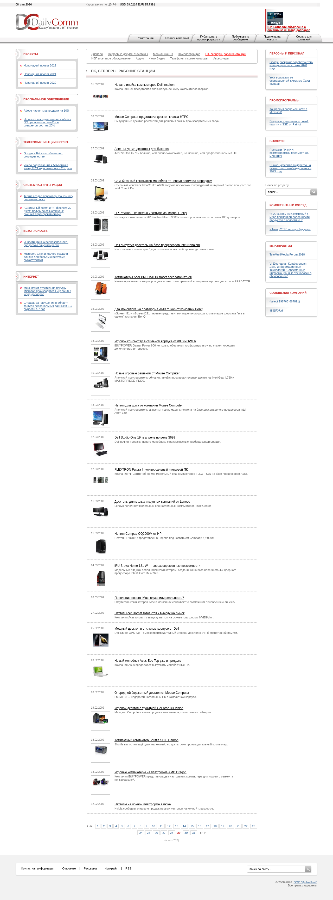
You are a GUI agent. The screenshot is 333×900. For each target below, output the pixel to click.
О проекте (69, 868)
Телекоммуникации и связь (46, 142)
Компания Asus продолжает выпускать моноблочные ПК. (152, 664)
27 (163, 832)
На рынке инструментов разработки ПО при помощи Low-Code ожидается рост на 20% (47, 122)
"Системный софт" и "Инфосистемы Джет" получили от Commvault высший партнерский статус (48, 211)
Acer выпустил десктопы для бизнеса (141, 149)
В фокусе (277, 141)
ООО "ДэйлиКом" (305, 882)
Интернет (31, 276)
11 (161, 826)
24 (140, 832)
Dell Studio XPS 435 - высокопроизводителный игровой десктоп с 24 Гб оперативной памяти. (176, 632)
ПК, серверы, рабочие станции (123, 71)
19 (222, 826)
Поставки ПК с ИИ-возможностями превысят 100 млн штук (289, 152)
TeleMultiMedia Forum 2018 (287, 254)
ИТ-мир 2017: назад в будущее (290, 229)
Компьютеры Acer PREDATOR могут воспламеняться (153, 277)
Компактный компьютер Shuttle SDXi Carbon (146, 740)
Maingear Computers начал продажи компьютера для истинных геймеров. (163, 712)
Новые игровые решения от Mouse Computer (147, 373)
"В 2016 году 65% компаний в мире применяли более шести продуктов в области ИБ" (290, 217)
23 (253, 826)
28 (171, 832)
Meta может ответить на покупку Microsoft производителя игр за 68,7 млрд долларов (47, 291)
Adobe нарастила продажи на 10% (46, 110)
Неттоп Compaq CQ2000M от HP (138, 534)
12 (168, 826)
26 (156, 832)
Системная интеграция (42, 184)
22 (245, 826)
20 (230, 826)
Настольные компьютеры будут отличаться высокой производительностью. (164, 249)
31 (193, 832)
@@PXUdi (277, 310)
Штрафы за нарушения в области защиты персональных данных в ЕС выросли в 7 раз (48, 306)
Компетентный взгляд (288, 205)
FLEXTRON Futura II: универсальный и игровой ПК (151, 469)
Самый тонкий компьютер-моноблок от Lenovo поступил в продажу (163, 181)
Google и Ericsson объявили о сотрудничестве (43, 155)
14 (184, 826)
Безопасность (35, 230)
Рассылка (90, 868)
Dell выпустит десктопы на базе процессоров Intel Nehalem (157, 245)
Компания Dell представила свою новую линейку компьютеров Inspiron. (161, 88)
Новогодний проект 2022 (40, 65)
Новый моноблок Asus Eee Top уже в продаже (147, 660)
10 (153, 826)
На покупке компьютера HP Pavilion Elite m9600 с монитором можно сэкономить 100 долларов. (177, 217)
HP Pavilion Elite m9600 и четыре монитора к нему (150, 213)
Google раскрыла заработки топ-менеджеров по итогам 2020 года (291, 65)
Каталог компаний (177, 38)
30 (186, 832)
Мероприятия (281, 245)
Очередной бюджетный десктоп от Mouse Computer (151, 693)
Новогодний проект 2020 (40, 82)
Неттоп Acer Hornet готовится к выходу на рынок (149, 613)
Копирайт (111, 868)
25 (148, 832)
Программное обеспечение (46, 99)
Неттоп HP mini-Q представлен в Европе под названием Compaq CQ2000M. (164, 537)
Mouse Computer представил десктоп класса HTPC (151, 117)
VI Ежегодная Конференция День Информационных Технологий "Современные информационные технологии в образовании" (290, 270)
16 (199, 826)
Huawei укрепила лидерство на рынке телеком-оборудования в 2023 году (290, 168)
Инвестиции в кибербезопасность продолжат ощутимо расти (46, 243)
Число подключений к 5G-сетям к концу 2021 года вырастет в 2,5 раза (48, 166)
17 (207, 826)
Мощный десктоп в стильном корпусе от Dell (146, 628)
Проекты (30, 54)
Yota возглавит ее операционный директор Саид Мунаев (290, 80)
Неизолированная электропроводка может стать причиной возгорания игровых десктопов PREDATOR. (182, 281)
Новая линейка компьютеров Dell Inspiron (144, 85)
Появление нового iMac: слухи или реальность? (149, 598)
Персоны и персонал (287, 53)
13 (176, 826)
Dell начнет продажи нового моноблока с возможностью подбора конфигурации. (167, 441)
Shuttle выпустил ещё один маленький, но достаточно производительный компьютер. (171, 744)
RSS (128, 868)
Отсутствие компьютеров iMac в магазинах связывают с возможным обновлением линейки (174, 602)
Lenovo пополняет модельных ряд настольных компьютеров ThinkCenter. (163, 505)
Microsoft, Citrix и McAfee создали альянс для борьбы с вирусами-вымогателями (46, 257)
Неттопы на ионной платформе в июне (142, 804)
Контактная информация (37, 868)
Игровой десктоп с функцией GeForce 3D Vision (148, 708)
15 (192, 826)
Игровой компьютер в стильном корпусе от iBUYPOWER (155, 341)
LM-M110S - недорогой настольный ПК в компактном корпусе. (155, 696)
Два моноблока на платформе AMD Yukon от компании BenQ (158, 309)
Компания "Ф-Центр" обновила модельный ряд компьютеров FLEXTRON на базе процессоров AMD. (181, 473)
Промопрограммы (284, 100)
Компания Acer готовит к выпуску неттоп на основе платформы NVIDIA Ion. (164, 617)
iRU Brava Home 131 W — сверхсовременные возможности (157, 566)
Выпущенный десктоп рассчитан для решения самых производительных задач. (167, 121)
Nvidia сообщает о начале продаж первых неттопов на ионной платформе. (164, 808)
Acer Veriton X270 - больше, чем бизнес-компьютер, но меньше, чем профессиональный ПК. (175, 153)
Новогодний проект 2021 (40, 74)
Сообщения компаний (288, 292)
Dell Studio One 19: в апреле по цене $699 (144, 437)
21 (238, 826)
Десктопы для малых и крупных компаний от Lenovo (152, 501)
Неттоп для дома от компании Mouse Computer (148, 405)
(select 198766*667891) (285, 301)
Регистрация (145, 38)
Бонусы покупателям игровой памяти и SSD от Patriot (289, 123)
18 (215, 826)
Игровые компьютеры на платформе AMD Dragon (150, 772)
